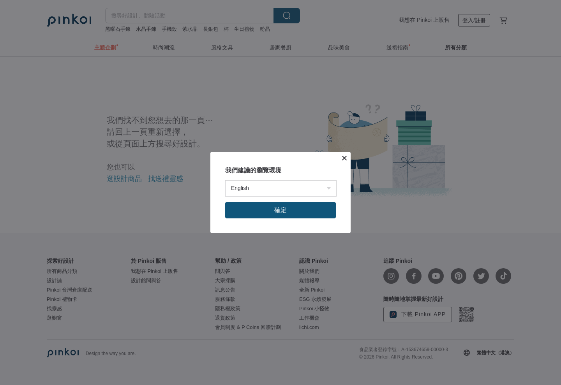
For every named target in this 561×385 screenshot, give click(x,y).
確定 (280, 210)
